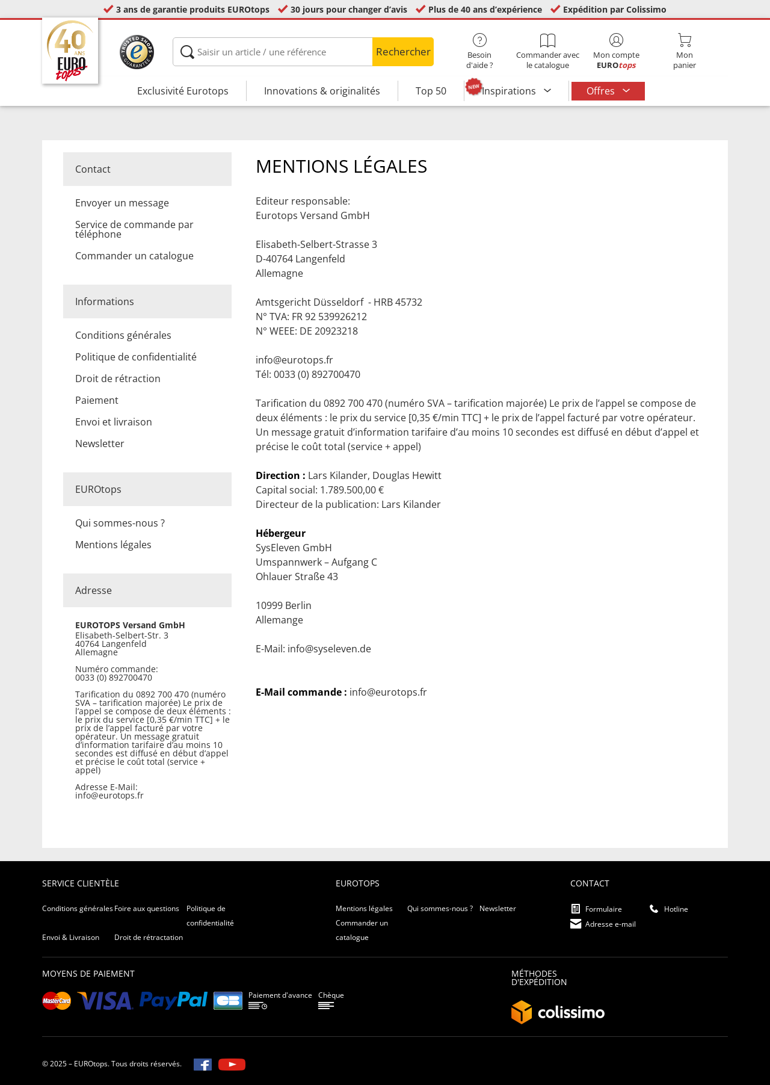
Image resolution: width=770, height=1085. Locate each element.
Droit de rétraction (118, 378)
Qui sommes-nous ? (120, 523)
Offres (602, 90)
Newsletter (100, 443)
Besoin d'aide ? (480, 51)
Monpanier (684, 51)
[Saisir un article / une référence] (303, 51)
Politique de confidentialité (136, 356)
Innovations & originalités (322, 90)
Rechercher (403, 51)
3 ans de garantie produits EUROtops (193, 9)
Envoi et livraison (113, 421)
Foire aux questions (146, 908)
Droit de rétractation (148, 937)
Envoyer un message (122, 202)
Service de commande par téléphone (134, 229)
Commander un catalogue (134, 255)
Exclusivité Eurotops (183, 90)
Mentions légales (113, 544)
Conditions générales (123, 335)
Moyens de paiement (88, 973)
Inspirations (510, 90)
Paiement (97, 400)
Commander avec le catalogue (548, 51)
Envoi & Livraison (70, 937)
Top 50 (431, 90)
